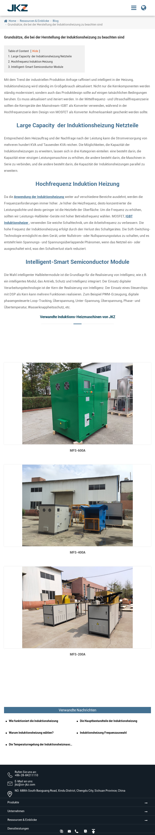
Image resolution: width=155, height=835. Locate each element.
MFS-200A (77, 654)
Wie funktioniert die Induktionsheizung (33, 721)
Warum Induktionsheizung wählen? (31, 732)
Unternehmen (15, 811)
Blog (56, 20)
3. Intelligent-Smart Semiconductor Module (35, 66)
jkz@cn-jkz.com (25, 784)
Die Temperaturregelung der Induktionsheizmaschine (41, 744)
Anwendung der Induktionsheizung (39, 197)
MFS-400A (77, 552)
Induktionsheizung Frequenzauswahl (103, 732)
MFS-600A (77, 450)
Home (12, 20)
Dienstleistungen (18, 828)
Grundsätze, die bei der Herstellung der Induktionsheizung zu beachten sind (55, 24)
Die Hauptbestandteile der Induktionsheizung (108, 721)
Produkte (13, 802)
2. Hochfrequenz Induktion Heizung (30, 61)
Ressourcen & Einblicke (34, 20)
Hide (35, 51)
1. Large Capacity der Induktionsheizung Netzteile (40, 56)
